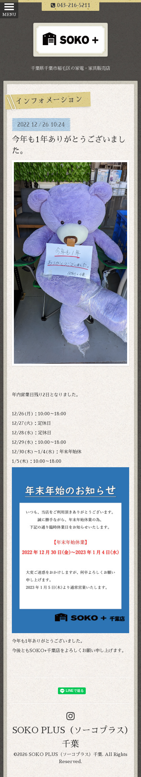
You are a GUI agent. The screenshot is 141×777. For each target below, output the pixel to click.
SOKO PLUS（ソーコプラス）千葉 (65, 754)
